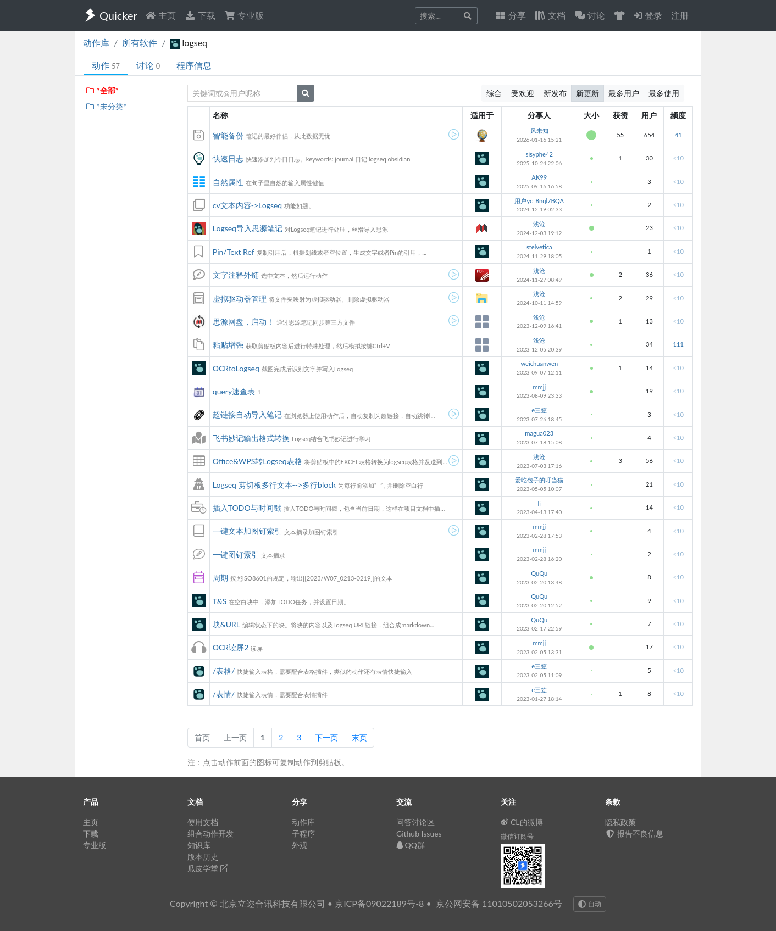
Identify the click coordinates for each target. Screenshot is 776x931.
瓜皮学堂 (207, 868)
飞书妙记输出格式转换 (251, 438)
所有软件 (139, 42)
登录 (648, 15)
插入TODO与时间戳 (247, 507)
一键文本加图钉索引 (247, 531)
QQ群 (410, 845)
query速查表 (234, 391)
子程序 (303, 833)
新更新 (587, 93)
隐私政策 (620, 822)
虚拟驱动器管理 (240, 298)
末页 (359, 737)
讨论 (148, 65)
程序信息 (194, 65)
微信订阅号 (517, 836)
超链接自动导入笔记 (247, 414)
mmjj (539, 387)
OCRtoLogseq (236, 368)
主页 (160, 15)
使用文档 (202, 822)
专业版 (244, 15)
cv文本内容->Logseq (247, 205)
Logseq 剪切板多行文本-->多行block (274, 484)
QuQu (539, 573)
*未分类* (105, 106)
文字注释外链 (236, 275)
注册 (680, 15)
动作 (106, 65)
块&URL (226, 624)
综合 (494, 93)
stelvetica (539, 246)
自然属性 (228, 182)
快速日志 (228, 158)
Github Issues (419, 833)
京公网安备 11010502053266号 (499, 903)
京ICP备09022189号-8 (379, 903)
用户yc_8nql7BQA (539, 200)
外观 (299, 845)
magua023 (539, 433)
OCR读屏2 (230, 647)
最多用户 (623, 93)
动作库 (96, 42)
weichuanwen (539, 363)
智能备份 (228, 135)
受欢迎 (522, 93)
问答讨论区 (415, 822)
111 (678, 344)
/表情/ (224, 694)
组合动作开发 (210, 833)
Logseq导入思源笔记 (247, 228)
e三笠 (539, 410)
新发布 (555, 93)
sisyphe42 (539, 154)
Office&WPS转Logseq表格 (257, 461)
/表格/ (224, 671)
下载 (200, 15)
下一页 (326, 737)
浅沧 (539, 223)
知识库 (198, 845)
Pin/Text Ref (233, 252)
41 (678, 134)
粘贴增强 (228, 344)
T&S (219, 601)
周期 (220, 577)
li (539, 503)
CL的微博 (522, 822)
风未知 (539, 130)
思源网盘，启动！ (243, 321)
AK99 (539, 177)
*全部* (102, 90)
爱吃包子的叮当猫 (539, 479)
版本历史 (202, 856)
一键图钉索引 (236, 554)
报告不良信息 (634, 833)
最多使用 (663, 93)
